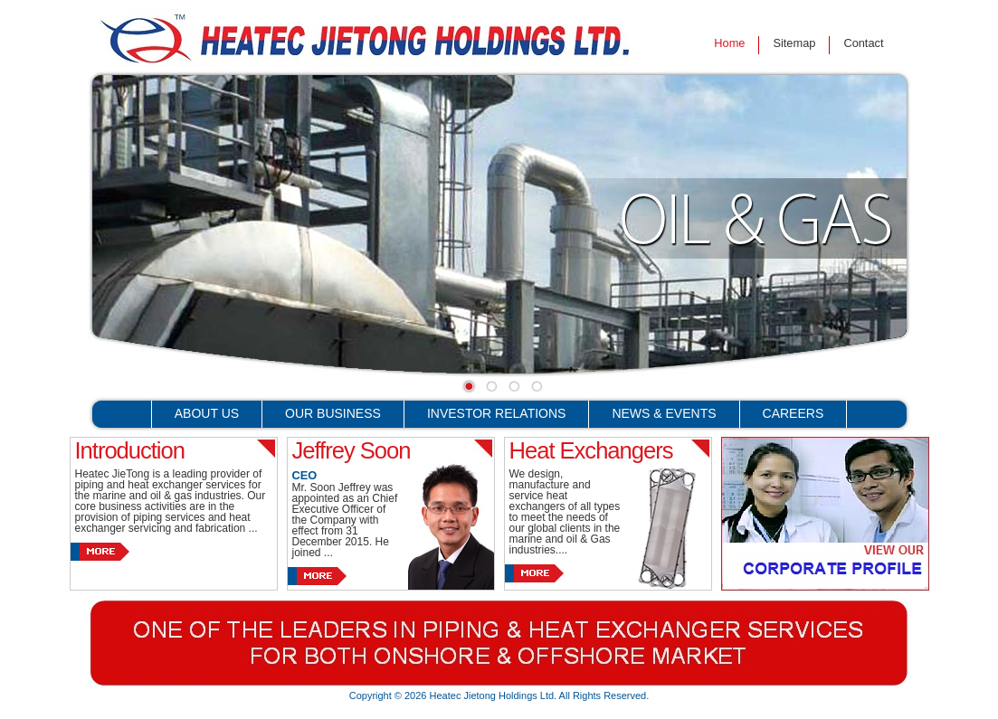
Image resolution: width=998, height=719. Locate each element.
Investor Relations (496, 413)
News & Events (664, 413)
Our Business (333, 413)
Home (729, 43)
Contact (863, 43)
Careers (793, 413)
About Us (207, 413)
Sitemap (794, 43)
